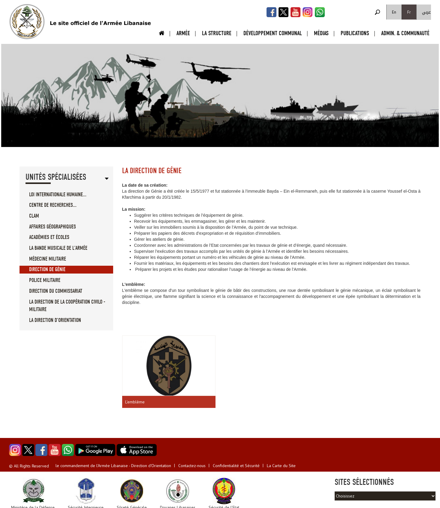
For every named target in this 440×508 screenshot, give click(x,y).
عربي (426, 12)
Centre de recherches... (53, 205)
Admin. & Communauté (405, 33)
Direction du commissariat (55, 291)
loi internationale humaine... (57, 194)
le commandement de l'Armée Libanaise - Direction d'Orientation (113, 465)
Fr (409, 12)
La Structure (216, 33)
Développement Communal (272, 33)
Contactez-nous (192, 465)
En (394, 12)
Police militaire (44, 280)
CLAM (34, 216)
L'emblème (135, 402)
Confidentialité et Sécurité (236, 465)
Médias (321, 33)
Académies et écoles (49, 237)
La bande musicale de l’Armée (58, 248)
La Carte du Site (281, 465)
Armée (183, 33)
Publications (355, 33)
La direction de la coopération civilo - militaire (67, 306)
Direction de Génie (47, 269)
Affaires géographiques (52, 227)
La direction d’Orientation (55, 320)
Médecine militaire (47, 259)
